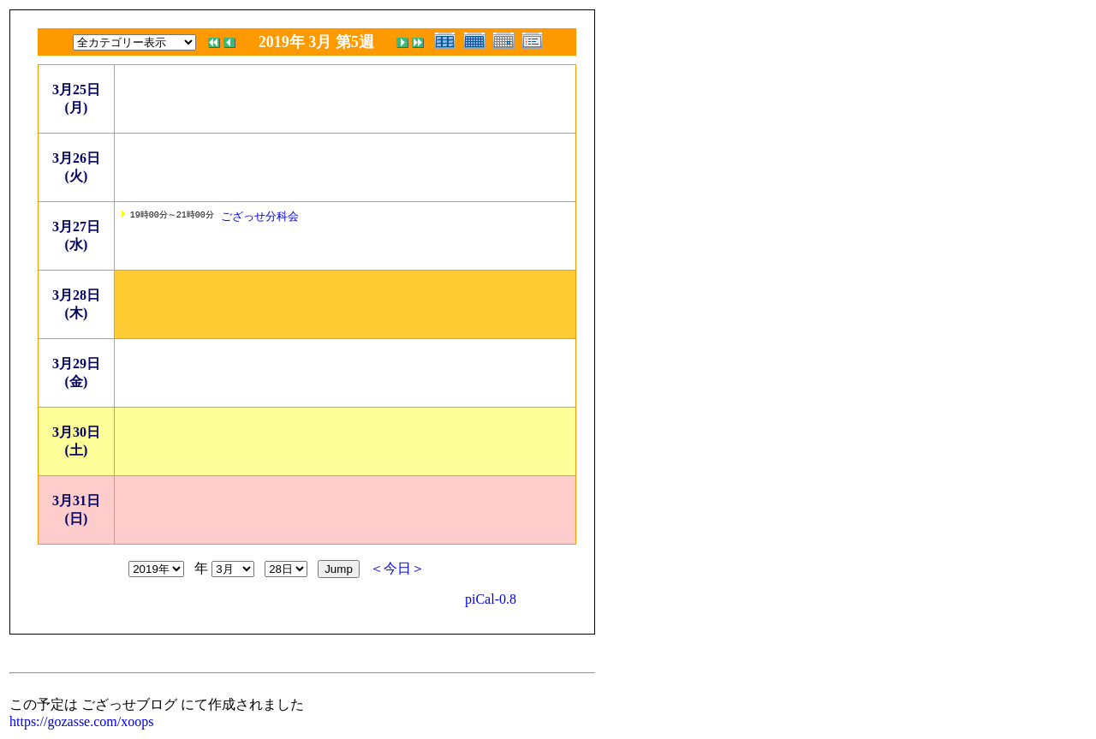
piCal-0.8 (490, 599)
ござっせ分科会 (260, 216)
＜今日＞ (397, 568)
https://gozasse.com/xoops (81, 721)
